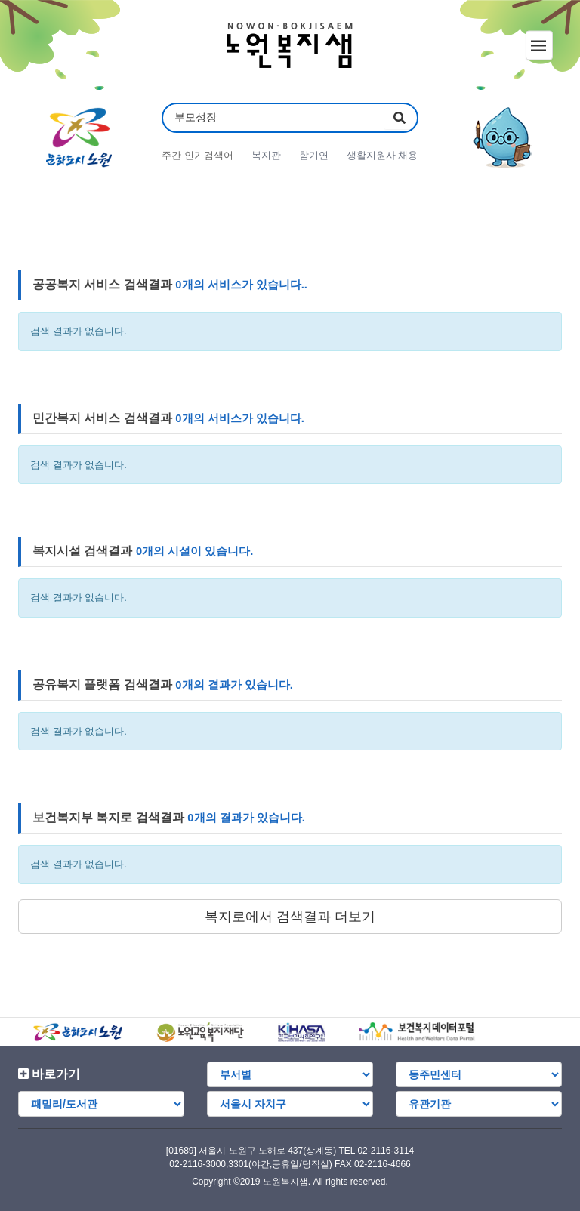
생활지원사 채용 (382, 155)
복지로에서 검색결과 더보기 (290, 916)
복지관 (266, 155)
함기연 (314, 155)
